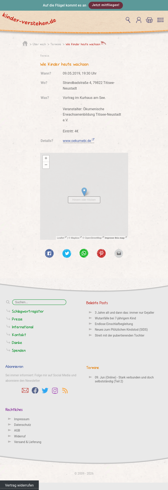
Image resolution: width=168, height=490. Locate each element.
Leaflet (62, 238)
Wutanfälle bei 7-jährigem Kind (115, 318)
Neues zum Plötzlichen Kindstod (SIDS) (121, 329)
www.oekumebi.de (79, 141)
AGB (17, 430)
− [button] (45, 165)
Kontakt (19, 334)
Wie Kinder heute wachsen (85, 44)
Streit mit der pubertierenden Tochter (119, 335)
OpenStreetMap (94, 238)
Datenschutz (22, 425)
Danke (17, 342)
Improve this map (116, 238)
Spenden (19, 350)
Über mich (39, 44)
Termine (56, 44)
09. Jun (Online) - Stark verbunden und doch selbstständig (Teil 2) (124, 379)
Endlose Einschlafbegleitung (114, 324)
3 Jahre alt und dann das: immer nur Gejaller (124, 312)
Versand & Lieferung (27, 442)
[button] (84, 5)
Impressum (21, 419)
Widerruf (20, 436)
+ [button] (45, 158)
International (22, 327)
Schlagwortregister (28, 311)
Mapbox (76, 238)
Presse (17, 319)
